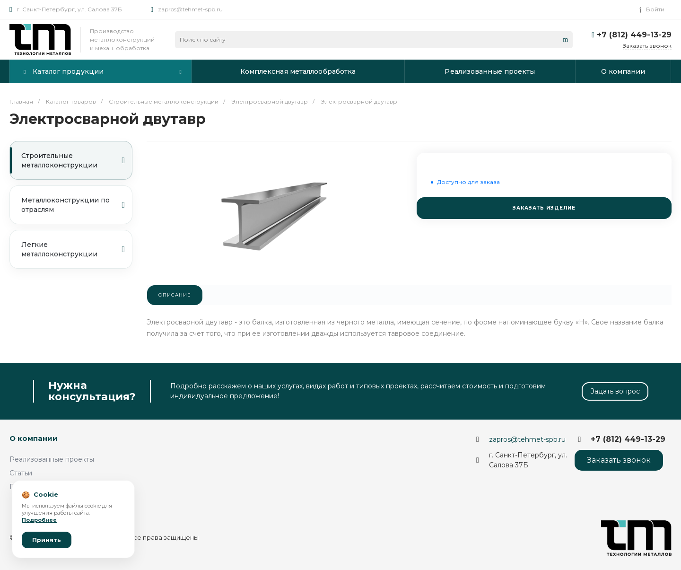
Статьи (20, 473)
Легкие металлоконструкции (73, 249)
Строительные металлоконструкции (73, 160)
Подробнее (39, 520)
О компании (33, 438)
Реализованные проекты (51, 459)
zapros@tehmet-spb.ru (190, 9)
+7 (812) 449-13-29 (634, 34)
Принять (46, 540)
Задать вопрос (615, 391)
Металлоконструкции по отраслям (73, 205)
